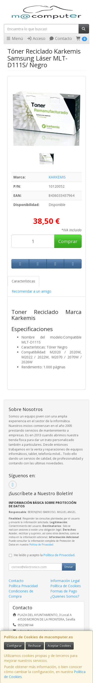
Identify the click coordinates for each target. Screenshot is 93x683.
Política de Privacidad (41, 544)
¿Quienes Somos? (64, 596)
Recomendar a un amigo (31, 291)
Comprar (67, 241)
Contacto (60, 38)
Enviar (68, 567)
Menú (14, 38)
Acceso (36, 38)
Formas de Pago (63, 591)
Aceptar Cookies (59, 646)
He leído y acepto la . (44, 555)
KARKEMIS (57, 177)
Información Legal (65, 580)
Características (23, 281)
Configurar (14, 646)
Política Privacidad (23, 585)
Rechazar (34, 646)
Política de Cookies (65, 585)
